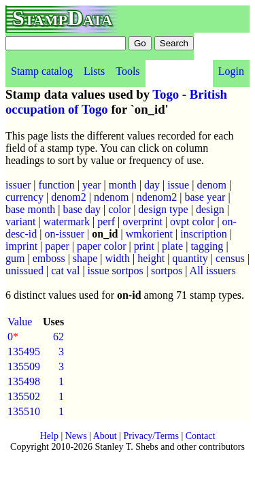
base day (82, 209)
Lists (94, 71)
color (119, 209)
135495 (23, 351)
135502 (23, 396)
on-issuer (64, 234)
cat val (65, 270)
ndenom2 (157, 197)
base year (204, 197)
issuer (18, 185)
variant (20, 221)
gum (14, 258)
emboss (49, 258)
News (76, 436)
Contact (201, 436)
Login (231, 71)
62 (58, 336)
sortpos (166, 270)
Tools (127, 71)
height (151, 258)
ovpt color (192, 221)
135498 (23, 381)
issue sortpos (115, 270)
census (230, 258)
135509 (23, 366)
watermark (67, 221)
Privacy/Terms (150, 436)
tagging (206, 246)
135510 (23, 411)
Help (49, 436)
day (152, 185)
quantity (189, 258)
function (57, 185)
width (117, 258)
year (91, 185)
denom (211, 185)
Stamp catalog (42, 71)
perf (106, 221)
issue (178, 185)
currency (24, 197)
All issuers (213, 270)
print (144, 246)
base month (30, 209)
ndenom (111, 197)
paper (57, 246)
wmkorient (149, 234)
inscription (203, 234)
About (105, 436)
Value (19, 321)
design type (163, 209)
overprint (142, 221)
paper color (101, 246)
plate (172, 246)
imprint (21, 246)
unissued (24, 270)
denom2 (68, 197)
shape (85, 258)
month (123, 185)
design (210, 209)
